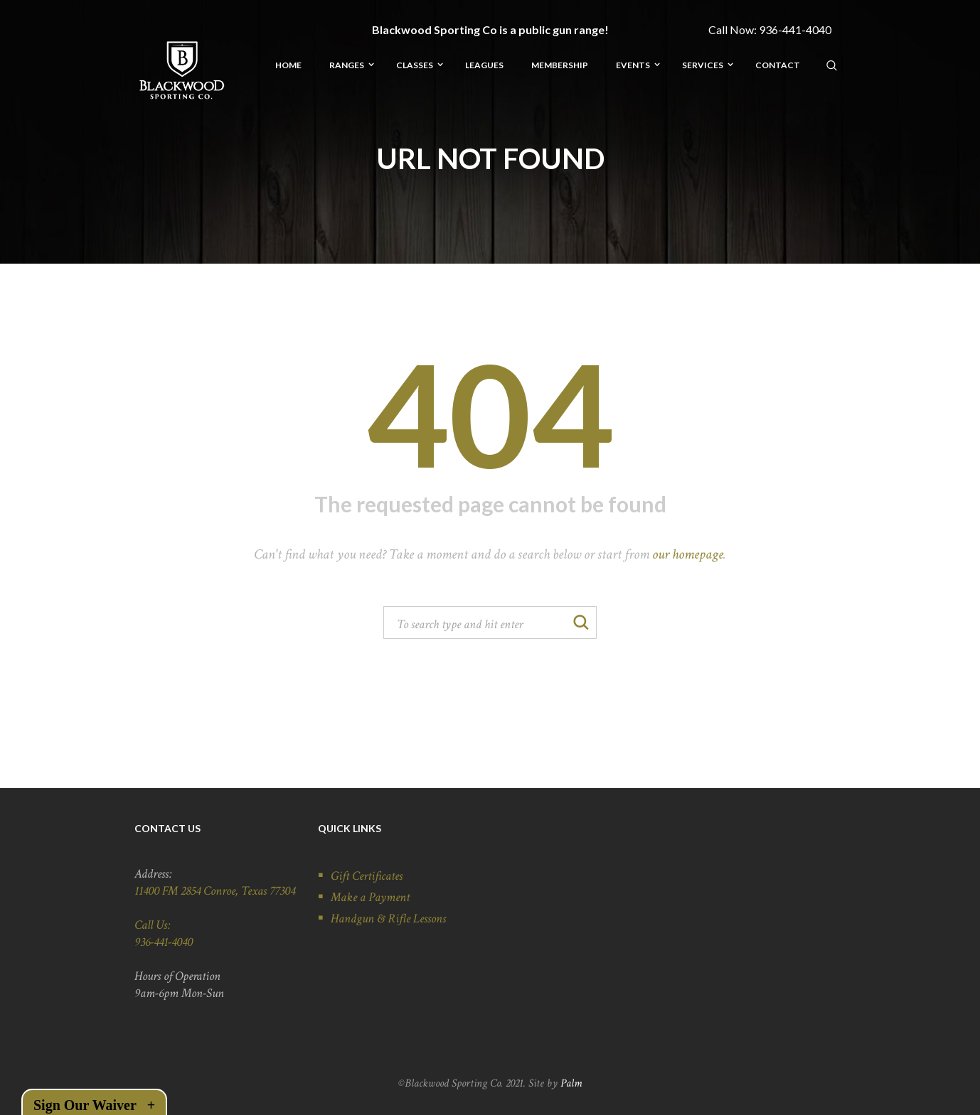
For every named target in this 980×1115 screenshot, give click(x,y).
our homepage (687, 554)
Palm (571, 1083)
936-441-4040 (795, 29)
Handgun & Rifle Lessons (388, 918)
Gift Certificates (367, 876)
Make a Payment (370, 897)
